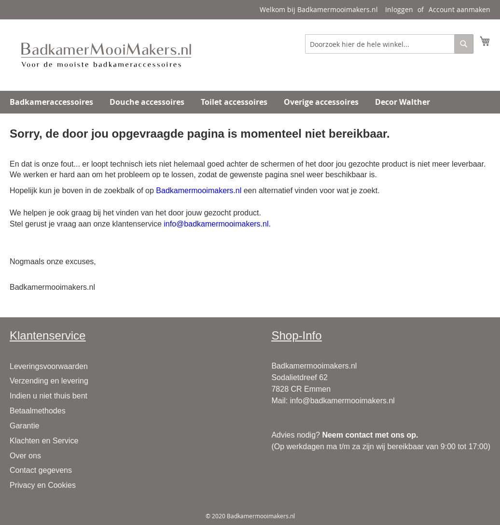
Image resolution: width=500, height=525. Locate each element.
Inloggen (399, 9)
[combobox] (389, 44)
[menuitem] (51, 102)
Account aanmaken (459, 9)
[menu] (250, 102)
